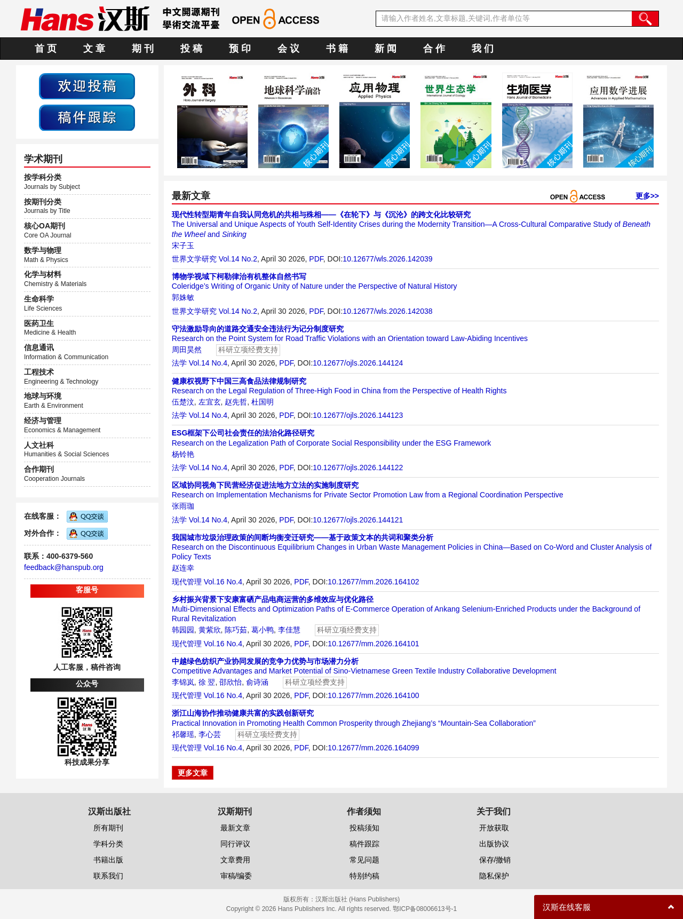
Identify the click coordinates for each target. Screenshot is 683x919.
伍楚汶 (183, 402)
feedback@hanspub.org (64, 567)
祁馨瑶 (183, 734)
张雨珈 (183, 506)
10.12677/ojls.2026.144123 (358, 415)
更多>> (647, 196)
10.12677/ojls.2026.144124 (358, 363)
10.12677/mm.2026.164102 (373, 581)
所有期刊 (108, 827)
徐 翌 (207, 682)
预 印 (240, 48)
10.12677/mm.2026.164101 (373, 643)
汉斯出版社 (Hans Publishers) (357, 899)
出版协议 (494, 843)
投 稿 (191, 48)
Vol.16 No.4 (223, 581)
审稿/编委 (236, 876)
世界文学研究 (194, 259)
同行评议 (235, 843)
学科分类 (108, 843)
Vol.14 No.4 (208, 363)
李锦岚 (183, 682)
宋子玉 (183, 245)
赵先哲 (236, 402)
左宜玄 (209, 402)
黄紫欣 (209, 629)
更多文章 (193, 773)
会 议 (288, 48)
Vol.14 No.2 (238, 259)
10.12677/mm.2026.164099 (373, 747)
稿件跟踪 (364, 843)
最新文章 (235, 827)
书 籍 (337, 48)
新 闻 (385, 48)
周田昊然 (187, 349)
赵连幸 (183, 568)
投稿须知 (364, 827)
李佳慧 (289, 629)
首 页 (46, 48)
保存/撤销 (495, 859)
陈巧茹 (236, 629)
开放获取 (494, 827)
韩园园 (183, 629)
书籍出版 (108, 859)
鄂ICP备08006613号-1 (425, 909)
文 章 (94, 48)
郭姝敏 (183, 297)
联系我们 (108, 876)
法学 (179, 363)
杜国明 (262, 402)
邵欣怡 (230, 682)
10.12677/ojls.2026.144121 (358, 520)
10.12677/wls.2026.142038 (387, 311)
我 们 (483, 48)
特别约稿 (364, 876)
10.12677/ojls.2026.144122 (358, 467)
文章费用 (235, 859)
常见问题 (364, 859)
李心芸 (209, 734)
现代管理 (187, 581)
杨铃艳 (183, 454)
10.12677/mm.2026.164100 (373, 695)
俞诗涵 (257, 682)
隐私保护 (494, 876)
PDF (316, 259)
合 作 (434, 48)
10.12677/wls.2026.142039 (387, 259)
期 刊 (143, 48)
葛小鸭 (262, 629)
